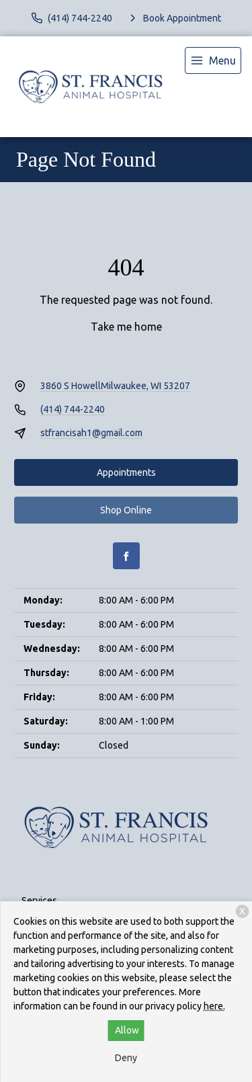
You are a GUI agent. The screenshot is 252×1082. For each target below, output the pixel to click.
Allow (127, 1030)
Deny (126, 1057)
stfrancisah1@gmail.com (91, 432)
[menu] (213, 60)
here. (214, 1006)
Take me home (126, 327)
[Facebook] (126, 555)
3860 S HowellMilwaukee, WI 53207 (115, 385)
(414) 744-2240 (72, 409)
